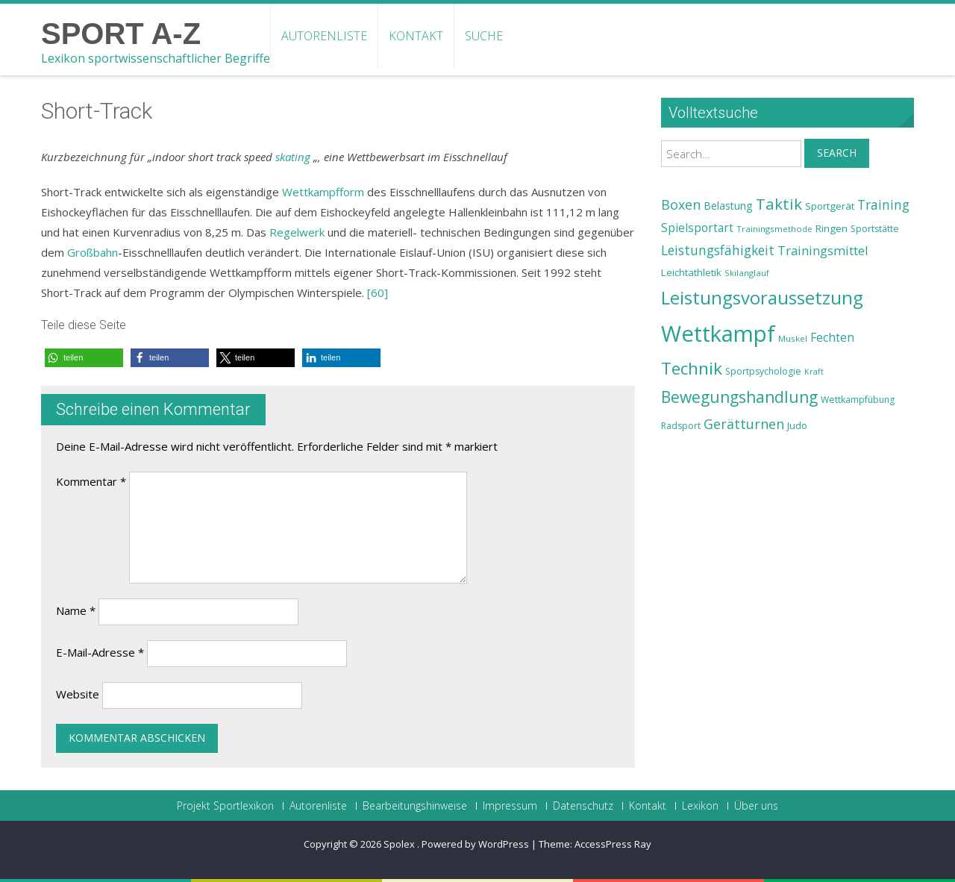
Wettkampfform (323, 191)
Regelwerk (297, 232)
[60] (377, 292)
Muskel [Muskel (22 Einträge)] (792, 338)
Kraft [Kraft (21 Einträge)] (814, 371)
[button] (84, 357)
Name (76, 610)
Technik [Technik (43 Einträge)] (691, 368)
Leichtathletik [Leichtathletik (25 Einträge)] (691, 272)
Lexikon (700, 806)
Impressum (510, 806)
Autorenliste (324, 36)
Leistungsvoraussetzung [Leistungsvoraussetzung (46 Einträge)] (762, 298)
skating (292, 156)
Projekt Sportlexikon (225, 806)
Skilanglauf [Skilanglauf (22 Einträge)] (746, 272)
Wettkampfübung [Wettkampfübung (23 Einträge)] (858, 399)
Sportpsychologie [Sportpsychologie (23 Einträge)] (763, 371)
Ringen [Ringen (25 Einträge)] (831, 228)
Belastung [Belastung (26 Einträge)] (728, 205)
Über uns (756, 806)
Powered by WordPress (475, 844)
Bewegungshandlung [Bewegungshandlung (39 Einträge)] (739, 397)
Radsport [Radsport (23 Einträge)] (681, 425)
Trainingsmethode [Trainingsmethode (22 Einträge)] (774, 228)
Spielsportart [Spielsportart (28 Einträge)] (697, 228)
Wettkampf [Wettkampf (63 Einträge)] (718, 333)
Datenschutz (583, 806)
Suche (484, 36)
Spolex (400, 844)
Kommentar (91, 481)
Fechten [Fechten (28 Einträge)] (832, 337)
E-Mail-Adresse (100, 652)
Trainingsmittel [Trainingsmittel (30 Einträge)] (822, 250)
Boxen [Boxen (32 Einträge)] (681, 204)
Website (77, 693)
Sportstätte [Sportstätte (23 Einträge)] (875, 228)
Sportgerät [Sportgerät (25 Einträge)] (829, 206)
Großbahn (92, 252)
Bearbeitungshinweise (415, 806)
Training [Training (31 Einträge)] (883, 204)
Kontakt (416, 36)
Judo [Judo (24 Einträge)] (797, 425)
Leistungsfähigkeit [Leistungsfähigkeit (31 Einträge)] (717, 250)
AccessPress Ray (612, 844)
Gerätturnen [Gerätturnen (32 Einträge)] (744, 424)
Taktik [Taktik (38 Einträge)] (779, 203)
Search (837, 153)
